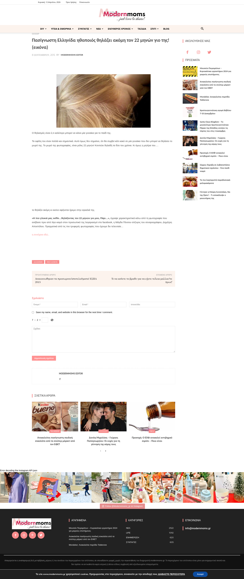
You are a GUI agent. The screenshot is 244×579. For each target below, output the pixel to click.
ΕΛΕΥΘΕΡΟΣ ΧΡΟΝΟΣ (120, 28)
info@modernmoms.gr (198, 528)
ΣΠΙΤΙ (154, 28)
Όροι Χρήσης (71, 2)
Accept (200, 574)
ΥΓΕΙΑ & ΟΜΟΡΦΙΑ (62, 28)
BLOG (166, 28)
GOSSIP (103, 431)
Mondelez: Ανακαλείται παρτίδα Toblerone (88, 545)
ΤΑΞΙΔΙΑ (142, 28)
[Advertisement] (103, 174)
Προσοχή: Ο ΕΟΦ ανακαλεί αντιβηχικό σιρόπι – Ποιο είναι (152, 439)
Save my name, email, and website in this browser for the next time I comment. (74, 312)
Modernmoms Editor (72, 55)
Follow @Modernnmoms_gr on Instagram (122, 506)
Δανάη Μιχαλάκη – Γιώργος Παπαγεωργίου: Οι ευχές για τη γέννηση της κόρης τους (103, 441)
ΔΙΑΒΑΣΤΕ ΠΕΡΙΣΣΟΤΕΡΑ (170, 574)
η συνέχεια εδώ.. (40, 234)
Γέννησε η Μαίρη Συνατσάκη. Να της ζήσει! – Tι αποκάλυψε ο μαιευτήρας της (215, 195)
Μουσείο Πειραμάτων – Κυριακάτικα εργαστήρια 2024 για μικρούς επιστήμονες (215, 71)
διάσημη (38, 262)
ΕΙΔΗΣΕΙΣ (55, 431)
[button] (202, 29)
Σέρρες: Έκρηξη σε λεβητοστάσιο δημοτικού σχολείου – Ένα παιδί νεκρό (215, 168)
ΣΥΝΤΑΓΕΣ (85, 28)
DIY (43, 28)
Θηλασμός (52, 262)
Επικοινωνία (85, 2)
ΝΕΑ (99, 28)
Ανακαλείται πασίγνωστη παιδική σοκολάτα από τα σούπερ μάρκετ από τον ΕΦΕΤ (55, 441)
